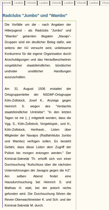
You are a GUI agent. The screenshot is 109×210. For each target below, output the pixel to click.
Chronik (6, 2)
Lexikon (19, 2)
